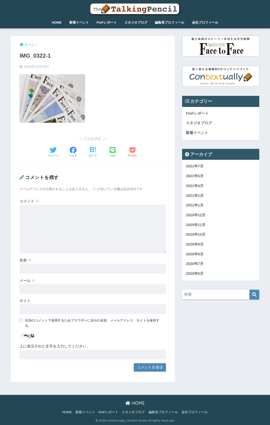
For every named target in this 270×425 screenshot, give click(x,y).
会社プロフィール (205, 22)
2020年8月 (195, 254)
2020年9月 (195, 244)
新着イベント (79, 22)
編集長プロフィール (169, 22)
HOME (57, 22)
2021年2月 (195, 196)
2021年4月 (195, 186)
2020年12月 (196, 215)
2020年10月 (196, 234)
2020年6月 (195, 274)
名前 (25, 260)
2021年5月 (195, 176)
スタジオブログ (135, 22)
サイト (25, 301)
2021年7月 (195, 166)
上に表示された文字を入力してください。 (54, 346)
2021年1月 (195, 205)
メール (27, 281)
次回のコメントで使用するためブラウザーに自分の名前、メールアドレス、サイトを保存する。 (92, 323)
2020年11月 (196, 225)
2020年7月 (195, 264)
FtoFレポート (106, 22)
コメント (29, 201)
